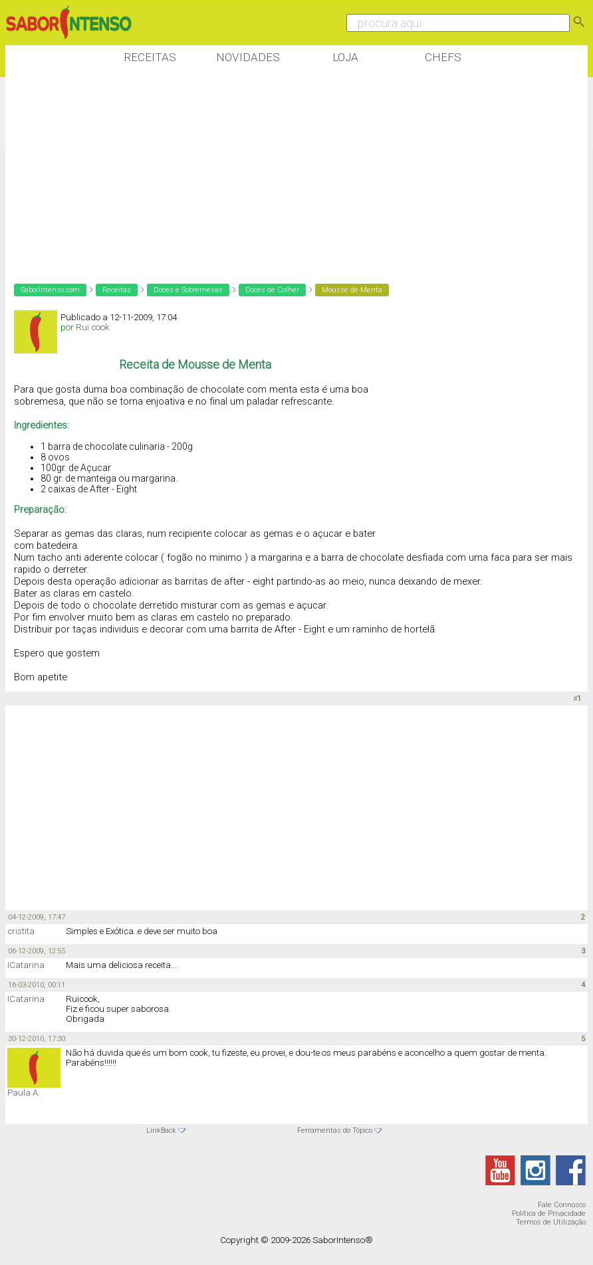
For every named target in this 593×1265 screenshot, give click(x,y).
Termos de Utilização (551, 1222)
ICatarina (26, 965)
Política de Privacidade (549, 1213)
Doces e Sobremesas (188, 290)
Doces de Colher (272, 290)
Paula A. (23, 1093)
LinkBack (161, 1130)
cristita (21, 931)
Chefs (443, 57)
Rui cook (93, 327)
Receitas (150, 57)
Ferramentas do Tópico (334, 1130)
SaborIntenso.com (50, 290)
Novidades (248, 57)
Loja (345, 57)
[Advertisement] (247, 172)
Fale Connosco (562, 1205)
